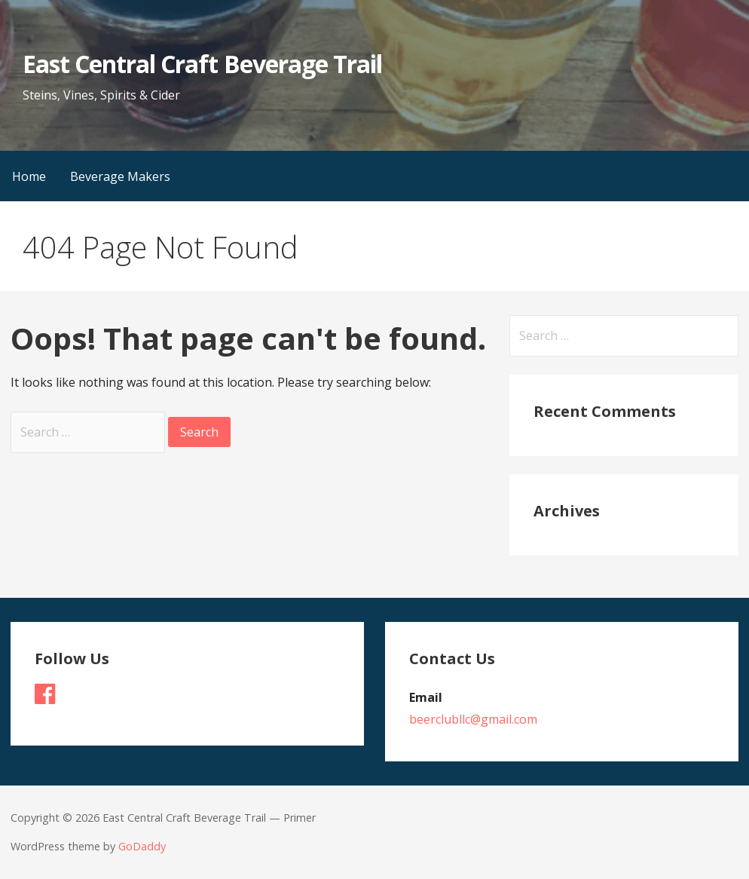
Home (29, 176)
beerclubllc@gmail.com (473, 719)
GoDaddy (142, 846)
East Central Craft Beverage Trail (202, 63)
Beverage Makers (120, 176)
